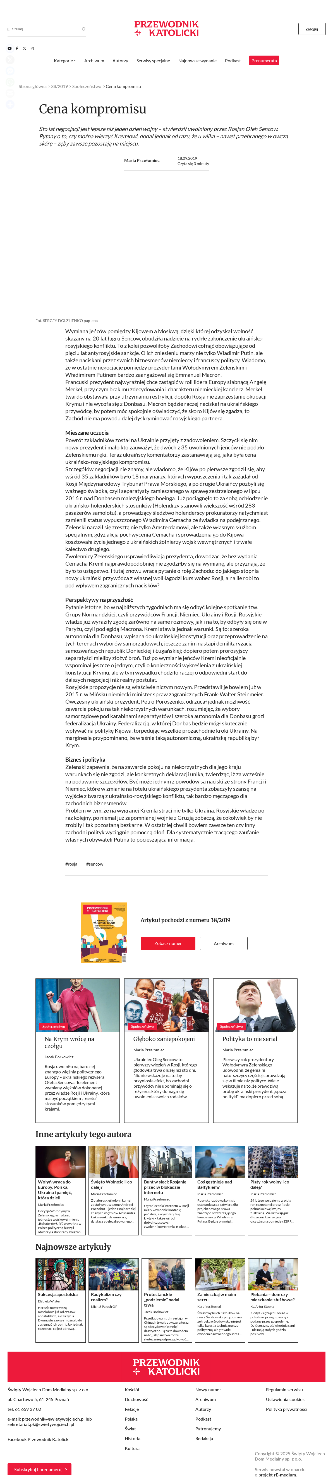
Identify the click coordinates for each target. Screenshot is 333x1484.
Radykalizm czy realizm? (106, 1297)
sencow (96, 863)
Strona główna (33, 86)
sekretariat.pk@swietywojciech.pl (41, 1424)
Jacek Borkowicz (59, 1056)
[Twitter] (24, 48)
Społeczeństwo (86, 86)
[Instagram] (32, 48)
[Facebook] (17, 48)
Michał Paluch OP (104, 1306)
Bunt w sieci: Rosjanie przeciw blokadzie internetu (165, 1187)
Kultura (132, 1448)
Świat (130, 1428)
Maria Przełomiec (142, 160)
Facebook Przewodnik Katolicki (39, 1439)
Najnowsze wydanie (197, 60)
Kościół (132, 1389)
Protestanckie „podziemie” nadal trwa (161, 1299)
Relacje (132, 1409)
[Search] (8, 29)
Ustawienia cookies (285, 1399)
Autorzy (120, 60)
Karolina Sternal (209, 1306)
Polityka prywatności (286, 1409)
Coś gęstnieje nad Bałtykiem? (214, 1184)
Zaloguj (312, 29)
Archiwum (224, 943)
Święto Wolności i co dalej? (111, 1184)
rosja (72, 863)
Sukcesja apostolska (58, 1294)
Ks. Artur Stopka (262, 1306)
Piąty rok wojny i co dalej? (269, 1184)
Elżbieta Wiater (49, 1301)
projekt (277, 1474)
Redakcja (204, 1438)
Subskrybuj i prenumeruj (38, 1469)
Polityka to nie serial (249, 1038)
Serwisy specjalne (153, 60)
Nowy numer (208, 1389)
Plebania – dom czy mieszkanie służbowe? (272, 1297)
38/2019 (221, 920)
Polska (131, 1418)
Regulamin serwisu (284, 1389)
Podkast (233, 60)
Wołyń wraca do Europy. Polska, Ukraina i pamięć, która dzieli (55, 1189)
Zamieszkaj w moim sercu (216, 1297)
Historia (132, 1438)
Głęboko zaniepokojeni (164, 1038)
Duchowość (136, 1399)
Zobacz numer (168, 943)
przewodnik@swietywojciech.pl (53, 1418)
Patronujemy (208, 1428)
